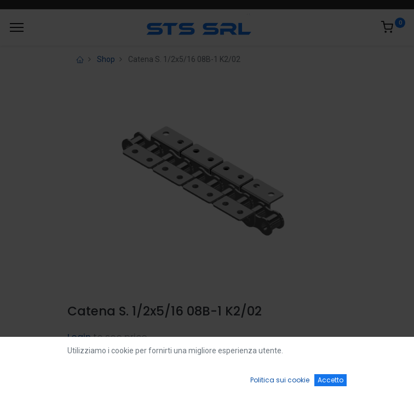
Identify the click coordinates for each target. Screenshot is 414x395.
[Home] (36, 376)
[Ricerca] (121, 376)
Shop (106, 59)
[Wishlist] (293, 376)
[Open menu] (207, 379)
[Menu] (17, 27)
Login (79, 337)
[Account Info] (378, 376)
